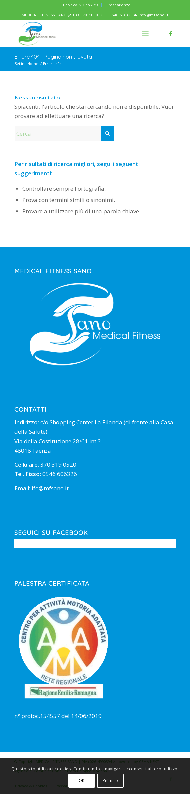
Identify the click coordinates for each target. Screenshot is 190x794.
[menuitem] (81, 5)
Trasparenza (118, 4)
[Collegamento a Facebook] (171, 34)
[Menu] (145, 34)
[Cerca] (64, 133)
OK (82, 780)
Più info (110, 780)
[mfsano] (79, 33)
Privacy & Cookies (80, 4)
